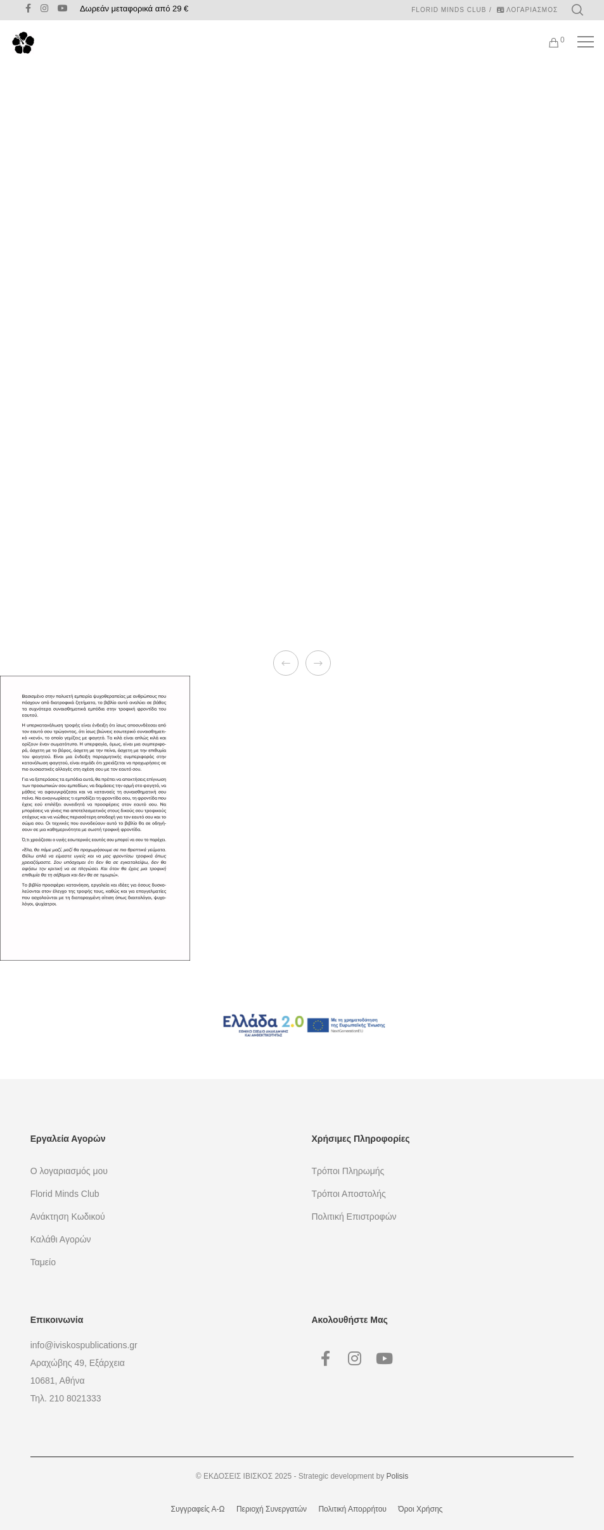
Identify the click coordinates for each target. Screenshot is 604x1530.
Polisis (398, 1476)
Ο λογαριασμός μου (69, 1171)
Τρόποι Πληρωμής (348, 1171)
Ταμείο (43, 1262)
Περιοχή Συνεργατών (271, 1509)
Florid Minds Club (448, 9)
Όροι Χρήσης (420, 1509)
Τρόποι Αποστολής (349, 1194)
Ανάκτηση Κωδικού (67, 1216)
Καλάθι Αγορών (60, 1239)
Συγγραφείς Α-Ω (198, 1509)
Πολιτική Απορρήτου (352, 1509)
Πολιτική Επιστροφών (354, 1216)
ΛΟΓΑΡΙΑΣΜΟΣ (527, 9)
